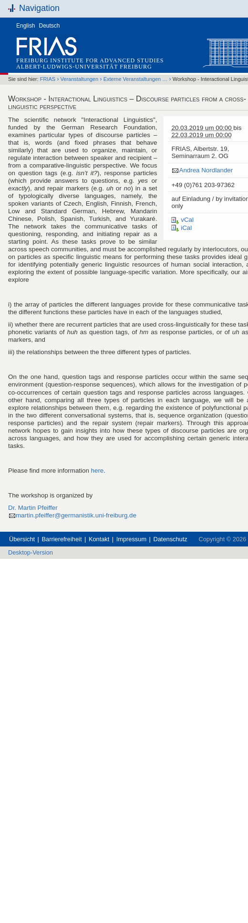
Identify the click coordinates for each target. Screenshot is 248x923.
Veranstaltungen (80, 79)
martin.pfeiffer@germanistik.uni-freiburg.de (76, 515)
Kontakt (99, 539)
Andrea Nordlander (206, 170)
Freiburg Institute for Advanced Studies (90, 60)
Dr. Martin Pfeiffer (33, 507)
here (97, 470)
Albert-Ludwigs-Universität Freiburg (84, 66)
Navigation (39, 8)
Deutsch (49, 25)
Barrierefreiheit (62, 539)
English (25, 25)
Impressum (131, 539)
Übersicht (22, 539)
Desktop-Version (30, 552)
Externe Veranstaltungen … (135, 79)
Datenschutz (170, 539)
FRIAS (47, 79)
